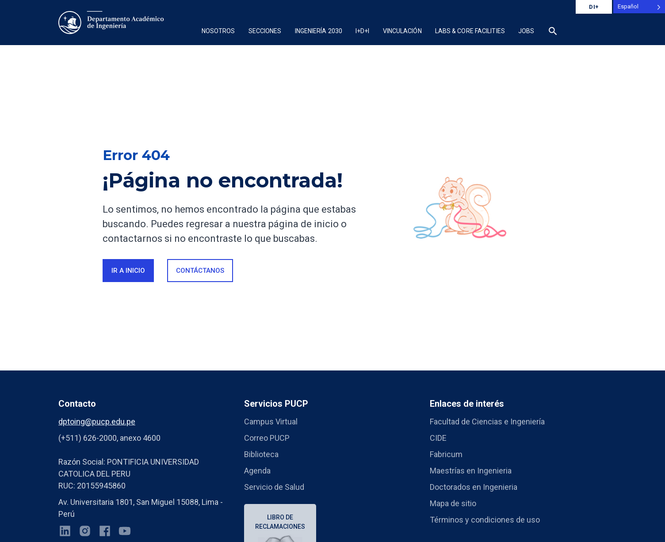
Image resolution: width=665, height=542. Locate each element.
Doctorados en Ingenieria (473, 487)
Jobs (526, 30)
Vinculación (402, 30)
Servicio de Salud (274, 487)
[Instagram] (85, 532)
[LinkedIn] (65, 532)
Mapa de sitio (453, 503)
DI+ (594, 7)
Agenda (257, 470)
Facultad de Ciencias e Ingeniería (487, 421)
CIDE (438, 438)
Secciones (265, 30)
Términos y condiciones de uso (485, 519)
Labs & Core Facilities (470, 30)
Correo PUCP (267, 438)
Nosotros (218, 30)
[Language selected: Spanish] (639, 6)
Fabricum (446, 454)
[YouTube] (124, 532)
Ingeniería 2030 (319, 30)
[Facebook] (104, 532)
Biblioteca (261, 454)
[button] (553, 32)
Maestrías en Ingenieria (471, 470)
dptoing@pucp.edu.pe (96, 421)
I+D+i (362, 30)
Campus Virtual (271, 421)
